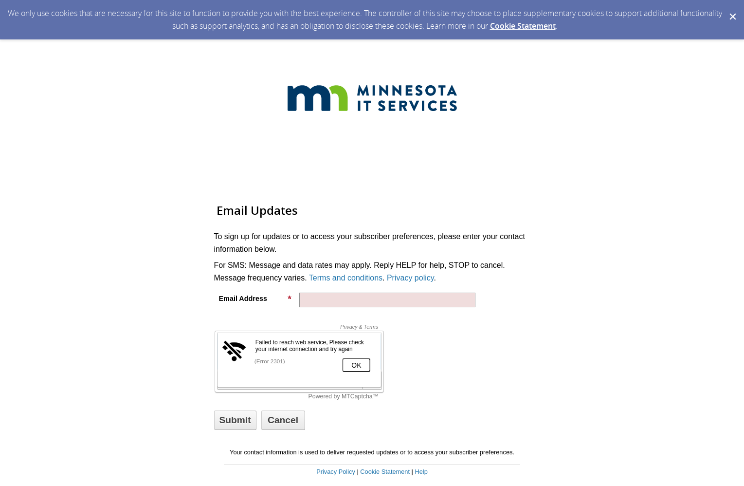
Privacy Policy (335, 471)
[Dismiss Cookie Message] (732, 9)
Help (421, 471)
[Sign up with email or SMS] (235, 420)
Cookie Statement (523, 25)
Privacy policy (410, 278)
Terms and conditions (345, 278)
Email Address (255, 298)
